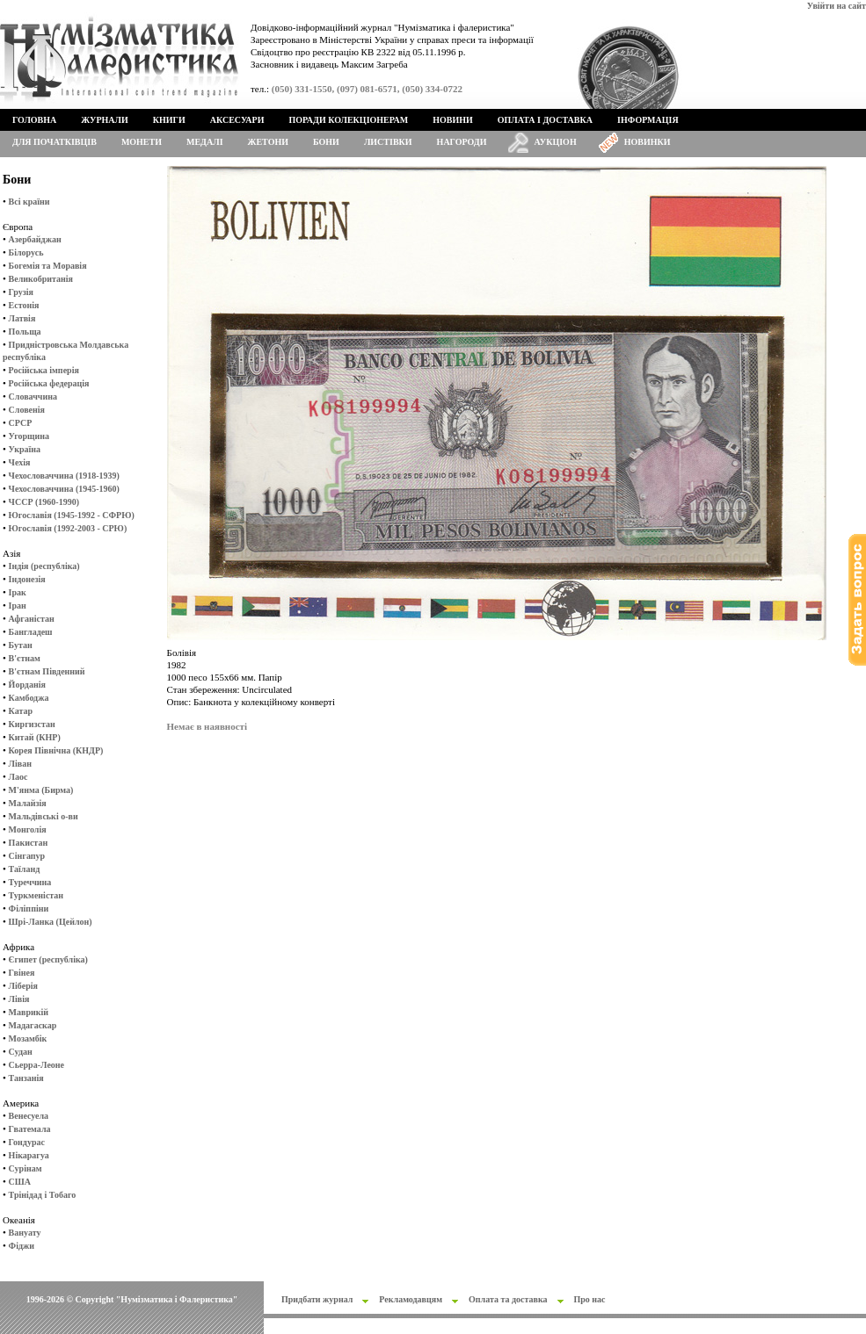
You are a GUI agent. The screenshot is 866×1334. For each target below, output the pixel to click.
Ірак (17, 592)
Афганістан (32, 619)
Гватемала (30, 1129)
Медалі (204, 142)
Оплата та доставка (508, 1299)
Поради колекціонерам (348, 120)
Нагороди (462, 142)
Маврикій (28, 1012)
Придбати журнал (317, 1299)
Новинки (647, 142)
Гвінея (22, 972)
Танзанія (26, 1078)
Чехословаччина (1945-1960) (64, 489)
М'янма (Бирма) (41, 790)
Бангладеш (31, 632)
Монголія (28, 829)
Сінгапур (27, 856)
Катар (21, 711)
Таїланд (24, 869)
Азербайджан (35, 239)
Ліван (20, 763)
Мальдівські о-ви (43, 816)
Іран (17, 605)
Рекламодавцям (410, 1299)
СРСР (21, 423)
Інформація (648, 120)
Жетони (268, 142)
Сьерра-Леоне (36, 1065)
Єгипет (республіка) (48, 959)
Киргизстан (32, 724)
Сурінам (25, 1168)
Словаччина (33, 396)
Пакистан (28, 842)
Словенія (27, 410)
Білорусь (26, 252)
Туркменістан (36, 895)
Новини (453, 120)
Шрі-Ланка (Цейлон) (50, 922)
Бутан (21, 645)
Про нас (590, 1299)
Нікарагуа (29, 1155)
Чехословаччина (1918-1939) (64, 475)
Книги (169, 120)
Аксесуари (237, 120)
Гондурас (27, 1142)
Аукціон (556, 142)
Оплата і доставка (545, 120)
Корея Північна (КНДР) (56, 750)
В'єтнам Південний (47, 671)
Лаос (18, 777)
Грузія (21, 292)
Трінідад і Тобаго (42, 1195)
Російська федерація (49, 383)
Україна (24, 449)
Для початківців (54, 142)
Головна (34, 120)
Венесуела (28, 1116)
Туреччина (30, 882)
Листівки (388, 142)
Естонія (24, 305)
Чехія (20, 462)
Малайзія (28, 803)
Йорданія (27, 684)
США (20, 1181)
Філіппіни (29, 908)
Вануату (25, 1232)
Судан (21, 1051)
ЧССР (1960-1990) (44, 502)
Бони (326, 142)
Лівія (19, 999)
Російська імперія (44, 370)
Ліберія (23, 986)
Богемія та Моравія (48, 265)
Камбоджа (29, 698)
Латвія (22, 318)
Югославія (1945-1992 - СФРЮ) (72, 515)
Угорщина (29, 436)
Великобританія (41, 279)
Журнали (104, 120)
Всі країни (29, 201)
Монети (141, 142)
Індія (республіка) (44, 566)
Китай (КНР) (35, 737)
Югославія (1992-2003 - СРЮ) (68, 528)
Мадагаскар (33, 1025)
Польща (25, 331)
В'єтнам (24, 658)
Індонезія (27, 579)
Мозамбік (28, 1038)
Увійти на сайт (836, 6)
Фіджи (21, 1246)
